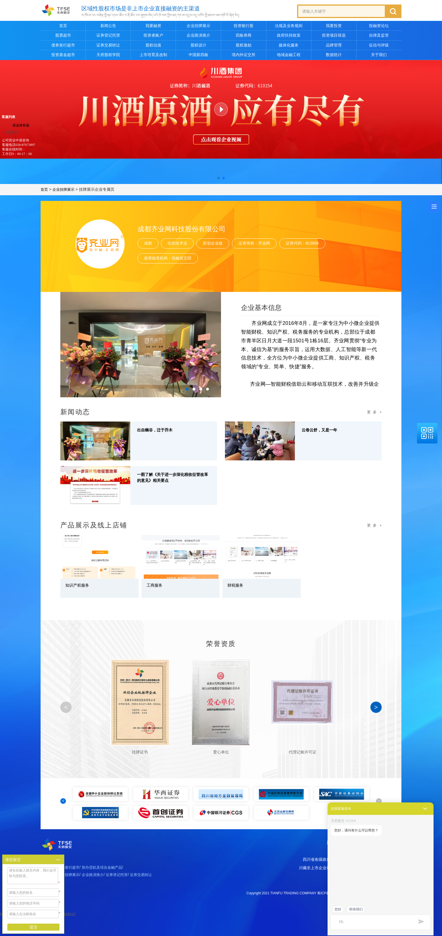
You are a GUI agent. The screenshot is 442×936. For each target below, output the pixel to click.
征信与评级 (379, 46)
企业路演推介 (198, 36)
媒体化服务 (289, 46)
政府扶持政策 (288, 36)
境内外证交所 (243, 56)
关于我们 (379, 56)
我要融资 (153, 27)
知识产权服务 (80, 587)
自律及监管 (379, 36)
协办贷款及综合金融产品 (106, 887)
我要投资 (334, 27)
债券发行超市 (63, 46)
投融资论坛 (379, 27)
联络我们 (356, 909)
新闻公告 (108, 27)
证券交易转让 (108, 46)
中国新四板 (198, 56)
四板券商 (243, 36)
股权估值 (153, 46)
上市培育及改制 (153, 56)
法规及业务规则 (288, 27)
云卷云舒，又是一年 (324, 432)
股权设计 (198, 46)
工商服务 (157, 587)
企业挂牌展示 (198, 27)
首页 (63, 27)
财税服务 (237, 587)
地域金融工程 (288, 56)
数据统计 (334, 56)
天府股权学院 (108, 56)
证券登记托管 (108, 36)
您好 (338, 909)
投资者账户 (153, 36)
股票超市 (63, 36)
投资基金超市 (63, 56)
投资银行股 (243, 27)
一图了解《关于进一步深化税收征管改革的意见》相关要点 (172, 480)
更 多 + (374, 413)
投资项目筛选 (334, 36)
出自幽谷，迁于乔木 (160, 432)
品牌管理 (334, 46)
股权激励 (243, 46)
